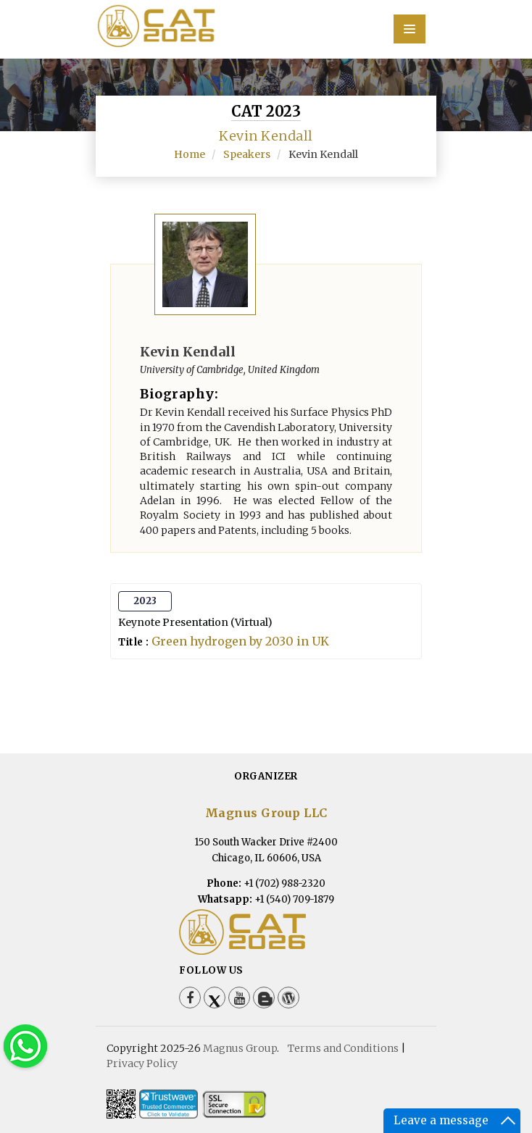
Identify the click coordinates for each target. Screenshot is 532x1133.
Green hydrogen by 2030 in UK (240, 641)
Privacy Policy (142, 1063)
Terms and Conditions (343, 1048)
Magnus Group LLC (266, 813)
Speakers (246, 154)
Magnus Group (240, 1048)
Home (189, 154)
